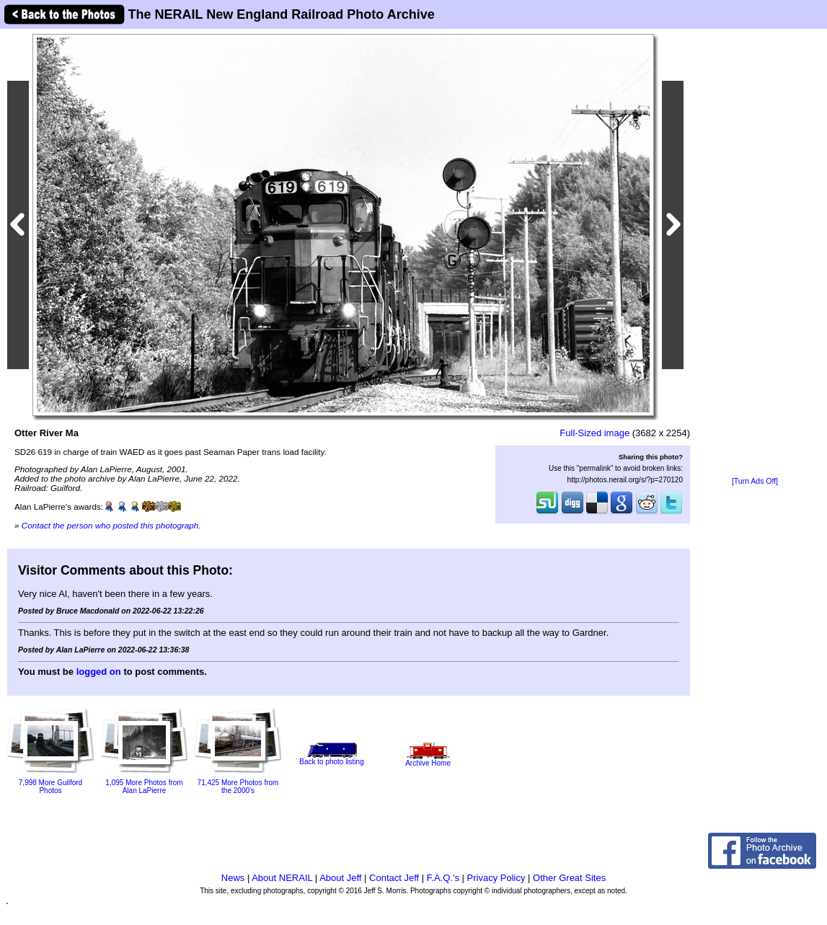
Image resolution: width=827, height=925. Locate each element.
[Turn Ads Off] (755, 481)
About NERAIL (282, 877)
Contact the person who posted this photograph (110, 525)
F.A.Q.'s (443, 877)
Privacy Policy (496, 877)
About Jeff (340, 877)
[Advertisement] (755, 253)
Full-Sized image (594, 433)
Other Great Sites (569, 877)
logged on (98, 671)
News (233, 877)
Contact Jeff (394, 877)
